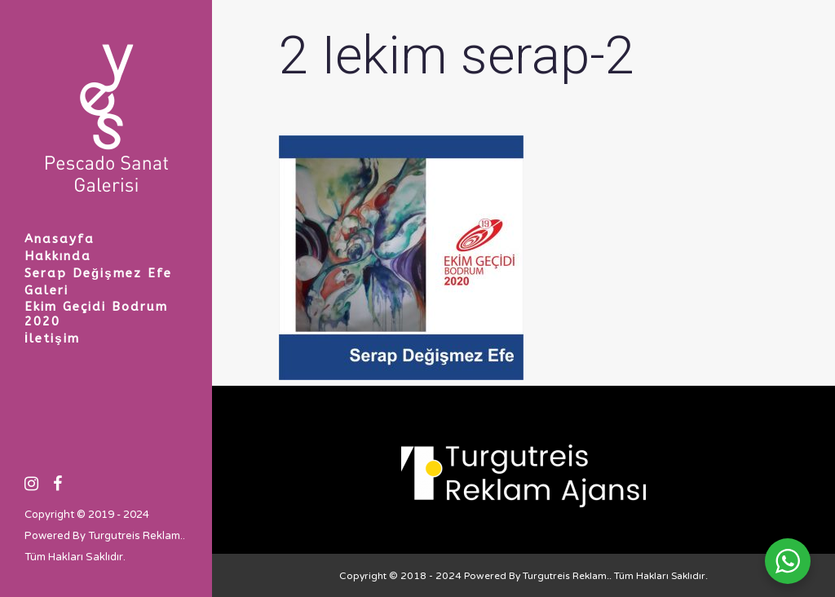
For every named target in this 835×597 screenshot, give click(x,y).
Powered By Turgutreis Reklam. (103, 535)
